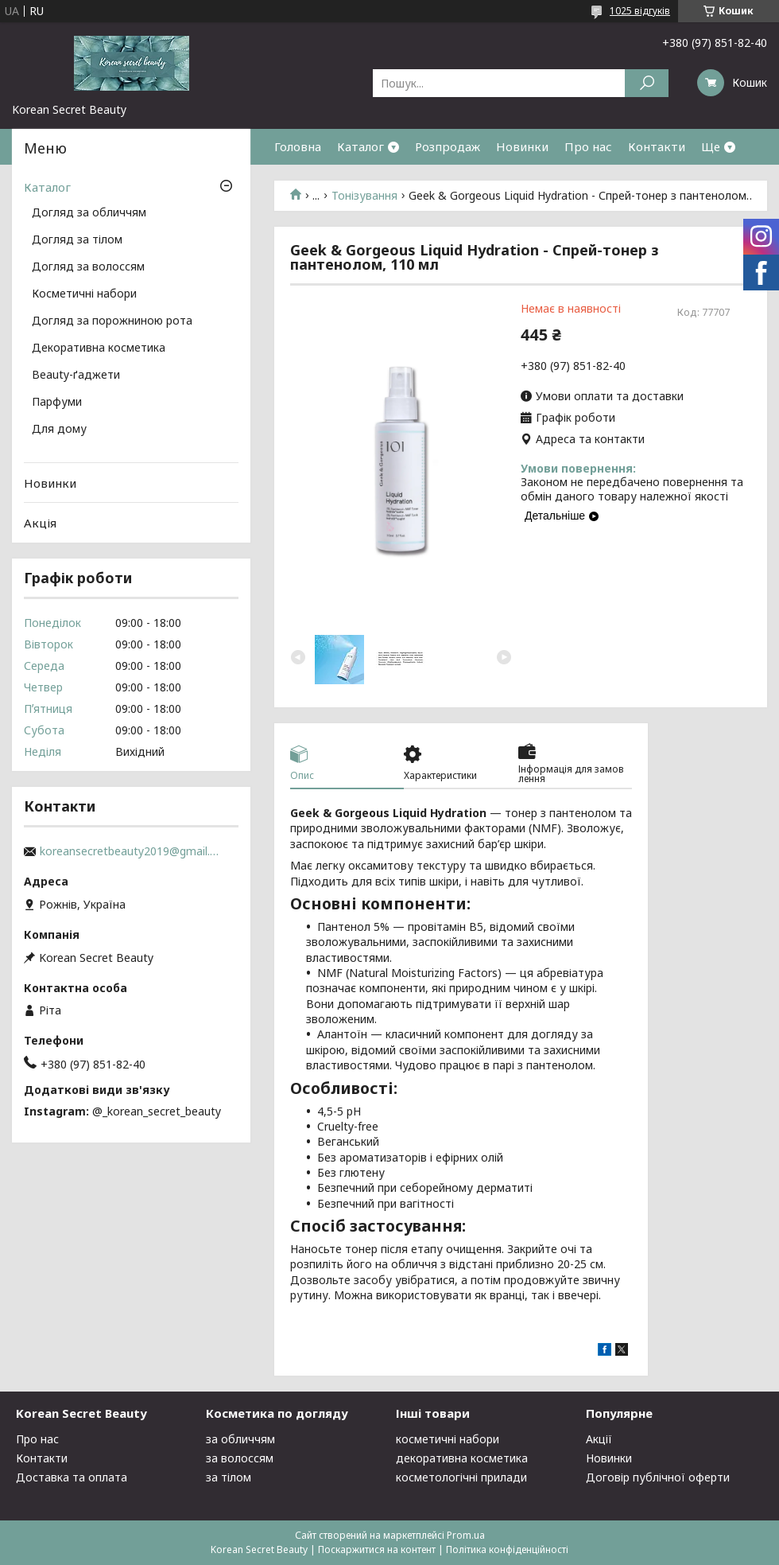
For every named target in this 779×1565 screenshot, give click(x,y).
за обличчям (240, 1438)
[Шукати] (647, 83)
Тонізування (364, 196)
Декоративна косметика (98, 348)
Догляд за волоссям (88, 267)
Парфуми (57, 402)
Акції (599, 1438)
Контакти (656, 146)
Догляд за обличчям (89, 213)
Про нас (588, 146)
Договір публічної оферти (658, 1477)
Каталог (360, 146)
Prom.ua (466, 1535)
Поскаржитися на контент (377, 1549)
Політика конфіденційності (507, 1549)
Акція (40, 523)
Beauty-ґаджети (76, 375)
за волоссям (239, 1458)
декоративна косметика (462, 1458)
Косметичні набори (84, 294)
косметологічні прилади (461, 1477)
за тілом (228, 1477)
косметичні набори (447, 1438)
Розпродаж (447, 146)
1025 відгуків (640, 11)
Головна (297, 146)
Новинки (522, 146)
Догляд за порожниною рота (112, 321)
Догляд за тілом (77, 240)
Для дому (59, 429)
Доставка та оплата (71, 1477)
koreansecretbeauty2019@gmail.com (131, 851)
